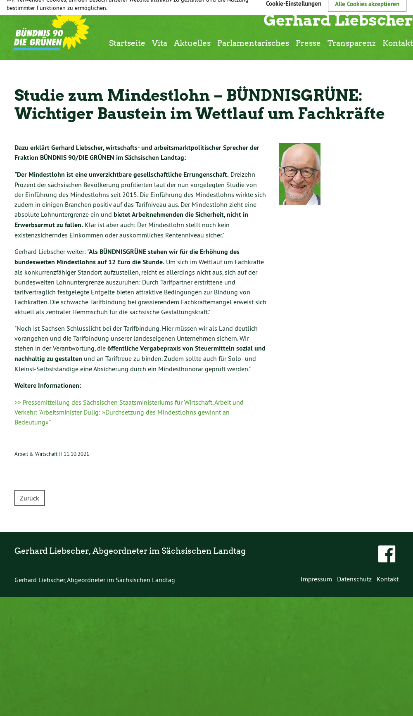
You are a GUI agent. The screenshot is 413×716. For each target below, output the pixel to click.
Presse (308, 42)
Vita (159, 42)
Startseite (127, 42)
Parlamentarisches (253, 42)
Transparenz (352, 42)
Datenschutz (354, 579)
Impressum (316, 579)
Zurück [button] (29, 498)
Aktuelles (192, 42)
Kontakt (397, 42)
